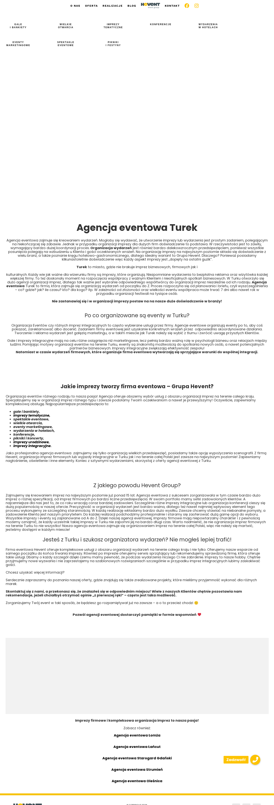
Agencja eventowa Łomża (137, 735)
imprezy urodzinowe (31, 442)
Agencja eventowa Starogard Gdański (137, 758)
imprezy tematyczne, (31, 415)
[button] (255, 760)
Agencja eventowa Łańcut (137, 746)
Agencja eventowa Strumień (137, 769)
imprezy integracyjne (32, 445)
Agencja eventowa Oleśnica (137, 781)
